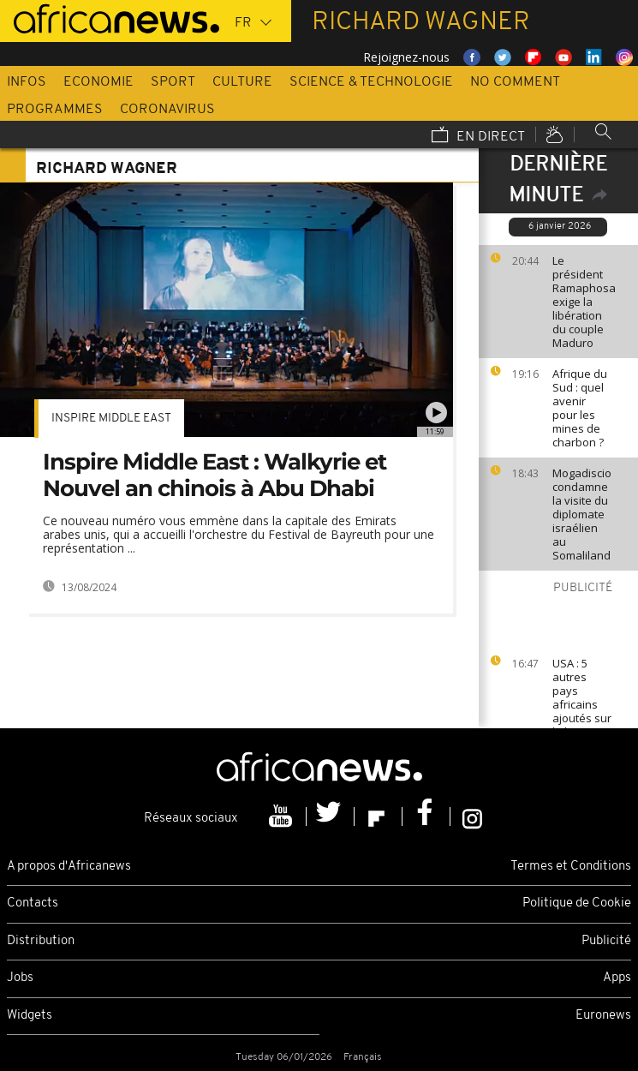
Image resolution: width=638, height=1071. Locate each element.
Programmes (55, 110)
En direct (478, 136)
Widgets (29, 1015)
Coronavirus (167, 110)
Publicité (606, 941)
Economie (98, 82)
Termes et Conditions (570, 866)
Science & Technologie (371, 82)
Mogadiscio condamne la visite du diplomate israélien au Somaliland (581, 514)
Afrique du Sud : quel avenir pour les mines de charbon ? (579, 408)
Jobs (20, 978)
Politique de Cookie (576, 903)
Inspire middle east (111, 418)
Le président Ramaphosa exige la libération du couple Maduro (584, 302)
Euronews (603, 1015)
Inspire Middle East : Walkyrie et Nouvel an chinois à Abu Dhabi (214, 475)
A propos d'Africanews (69, 866)
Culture (242, 82)
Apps (617, 978)
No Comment (515, 82)
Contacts (32, 903)
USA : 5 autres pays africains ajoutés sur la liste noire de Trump (581, 711)
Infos (26, 82)
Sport (173, 82)
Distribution (41, 941)
